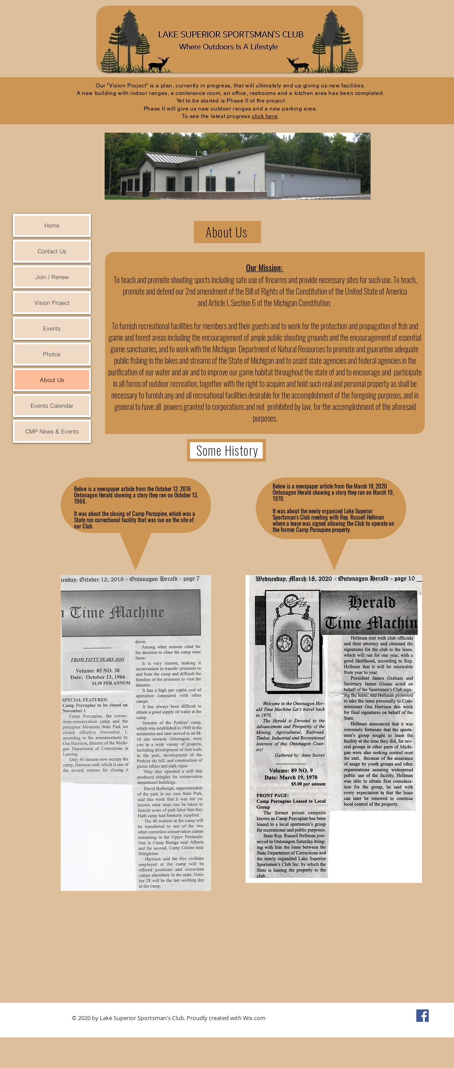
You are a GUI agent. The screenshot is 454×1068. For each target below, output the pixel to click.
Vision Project (52, 302)
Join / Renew (52, 276)
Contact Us (52, 251)
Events (52, 328)
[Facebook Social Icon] (422, 1015)
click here (265, 116)
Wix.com (254, 1018)
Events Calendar (52, 405)
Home (51, 225)
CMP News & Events (52, 431)
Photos (52, 354)
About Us (52, 379)
